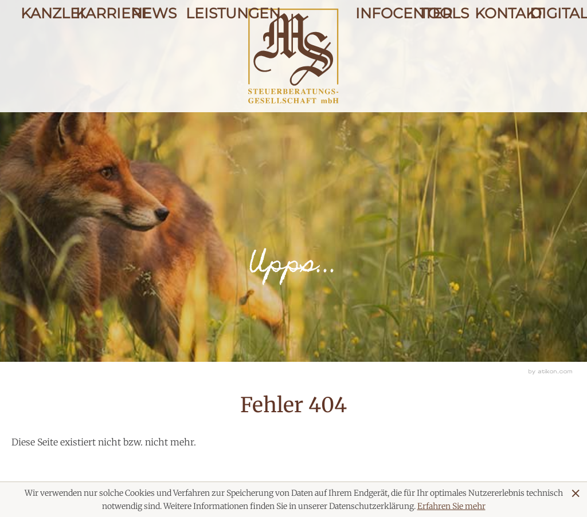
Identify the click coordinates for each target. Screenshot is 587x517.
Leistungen (204, 53)
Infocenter (378, 53)
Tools (437, 53)
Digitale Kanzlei (548, 53)
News (149, 53)
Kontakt (493, 53)
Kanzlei (39, 53)
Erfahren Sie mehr (451, 506)
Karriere (94, 53)
